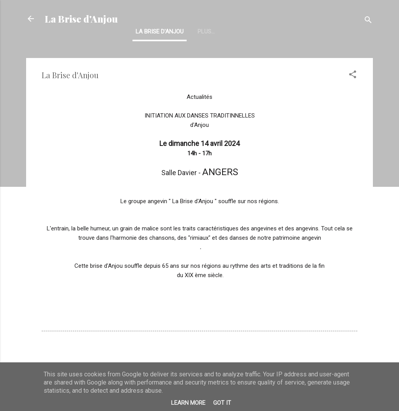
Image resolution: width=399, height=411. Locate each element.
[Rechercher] (368, 21)
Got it (222, 402)
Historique (214, 31)
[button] (352, 76)
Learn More (188, 402)
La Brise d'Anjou (81, 18)
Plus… (252, 31)
